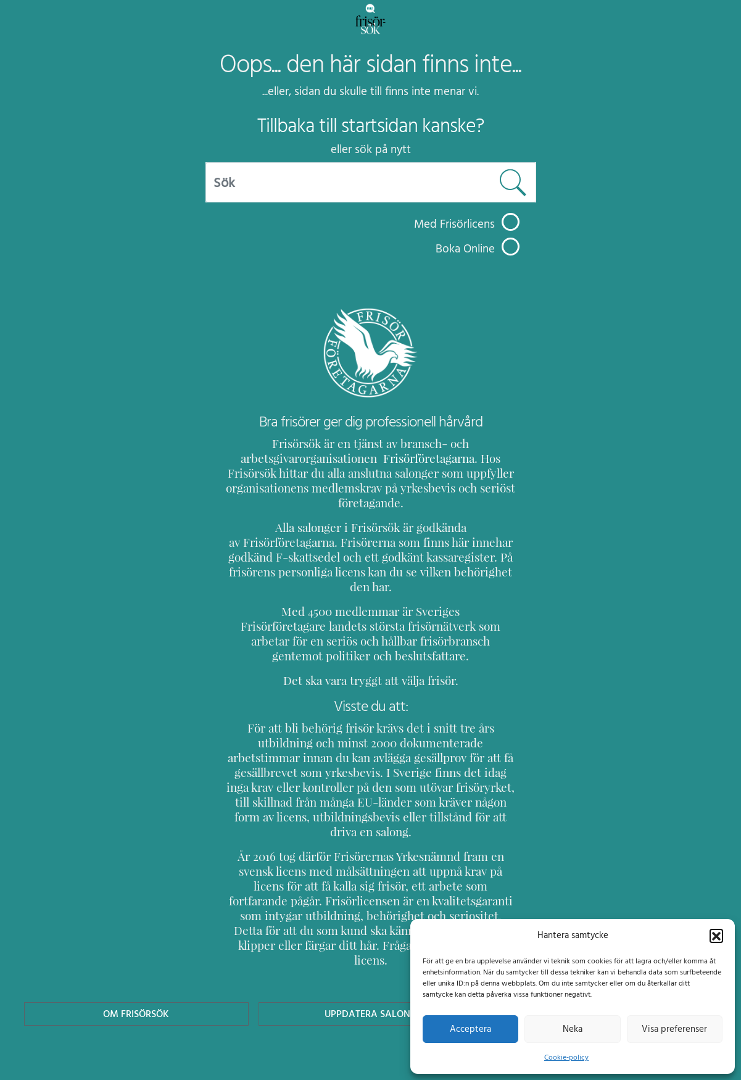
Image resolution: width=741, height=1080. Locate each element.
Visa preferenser (674, 1028)
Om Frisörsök (136, 954)
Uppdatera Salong (370, 954)
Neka (572, 1028)
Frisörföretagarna (396, 458)
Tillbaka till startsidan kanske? (370, 126)
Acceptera (470, 1028)
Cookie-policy (566, 1057)
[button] (716, 935)
